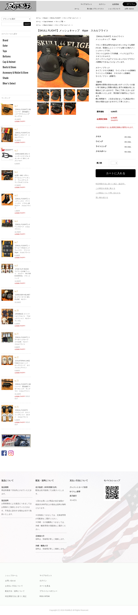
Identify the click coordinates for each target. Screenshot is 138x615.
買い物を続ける (102, 197)
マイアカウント (86, 4)
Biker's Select (48, 25)
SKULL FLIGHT (55, 18)
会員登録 (115, 4)
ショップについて (114, 9)
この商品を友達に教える (105, 188)
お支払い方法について (14, 586)
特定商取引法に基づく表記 (15, 596)
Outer (5, 45)
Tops (5, 51)
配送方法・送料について (15, 591)
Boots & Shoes (9, 67)
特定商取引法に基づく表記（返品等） (111, 184)
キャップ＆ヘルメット (71, 18)
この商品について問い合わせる (108, 193)
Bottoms (7, 56)
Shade (5, 78)
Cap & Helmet (48, 21)
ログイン (102, 4)
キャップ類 (59, 21)
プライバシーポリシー (48, 591)
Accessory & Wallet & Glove (15, 72)
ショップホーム (11, 575)
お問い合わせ (129, 9)
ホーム (77, 9)
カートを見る (45, 586)
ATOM (47, 596)
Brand (46, 18)
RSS (41, 596)
